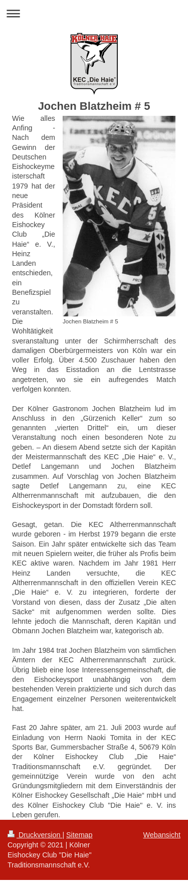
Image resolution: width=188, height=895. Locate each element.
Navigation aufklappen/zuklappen (94, 13)
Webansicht (161, 835)
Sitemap (79, 835)
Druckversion (35, 835)
